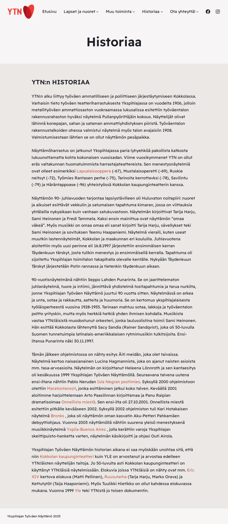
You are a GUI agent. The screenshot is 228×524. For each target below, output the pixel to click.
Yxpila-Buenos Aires (86, 429)
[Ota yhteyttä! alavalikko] (197, 11)
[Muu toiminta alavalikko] (133, 11)
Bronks (57, 415)
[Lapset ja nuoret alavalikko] (97, 11)
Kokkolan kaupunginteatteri (67, 456)
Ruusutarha (115, 476)
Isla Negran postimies (118, 381)
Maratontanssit (61, 388)
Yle (78, 490)
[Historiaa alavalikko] (162, 11)
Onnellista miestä (78, 402)
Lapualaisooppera (94, 171)
